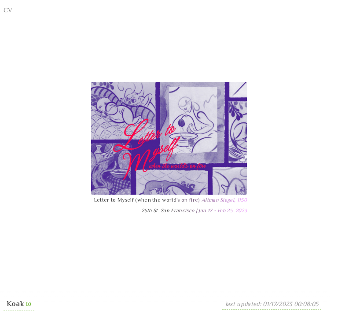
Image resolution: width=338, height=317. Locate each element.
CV (8, 11)
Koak (15, 304)
